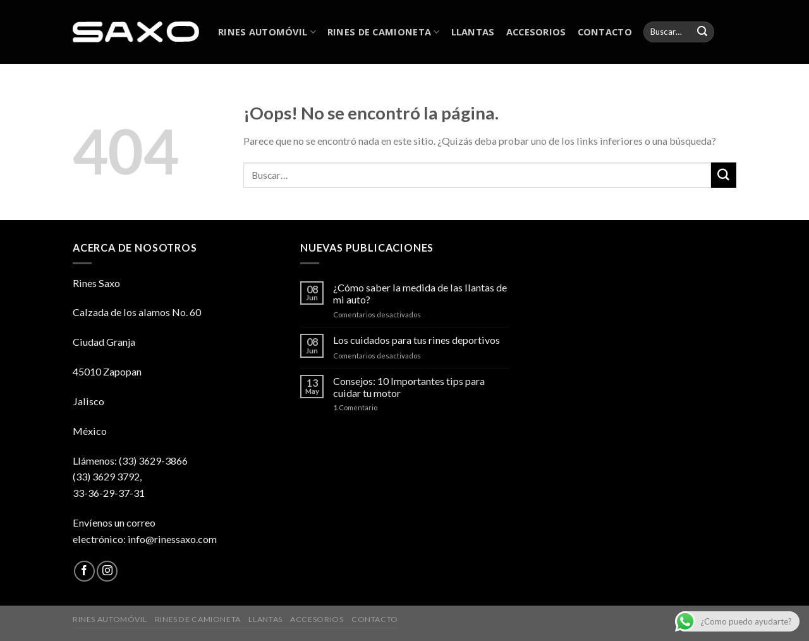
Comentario (355, 407)
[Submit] (702, 32)
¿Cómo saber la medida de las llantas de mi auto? (420, 293)
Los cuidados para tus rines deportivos (416, 340)
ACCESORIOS (536, 31)
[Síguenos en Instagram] (107, 571)
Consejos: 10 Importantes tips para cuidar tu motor (409, 387)
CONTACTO (605, 31)
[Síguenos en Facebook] (84, 571)
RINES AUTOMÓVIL (267, 31)
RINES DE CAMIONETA (383, 31)
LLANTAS (473, 31)
